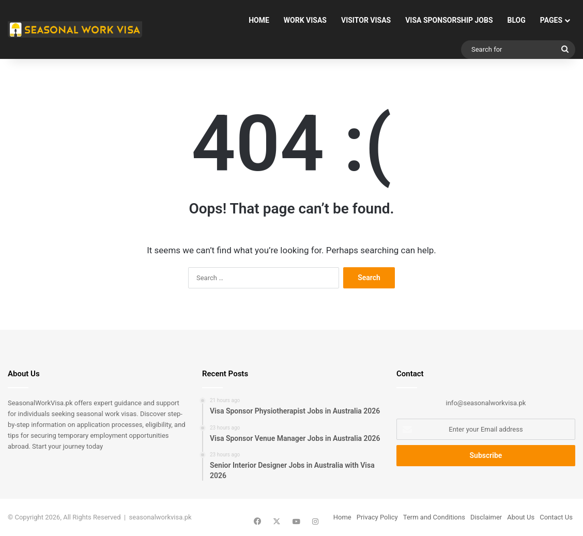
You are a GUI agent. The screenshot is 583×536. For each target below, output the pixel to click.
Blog (517, 20)
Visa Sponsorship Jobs (449, 20)
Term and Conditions (434, 517)
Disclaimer (486, 517)
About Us (520, 517)
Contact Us (556, 517)
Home (259, 20)
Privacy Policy (377, 517)
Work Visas (305, 20)
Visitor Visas (366, 20)
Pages (551, 20)
